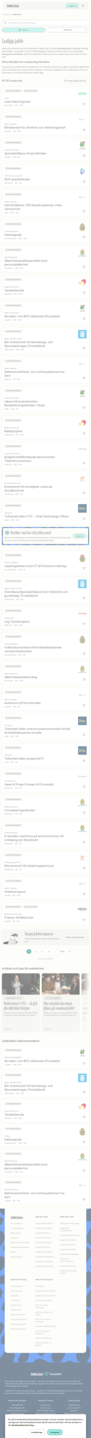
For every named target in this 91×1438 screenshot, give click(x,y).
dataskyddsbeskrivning (22, 1425)
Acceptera (55, 1432)
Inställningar (37, 1432)
